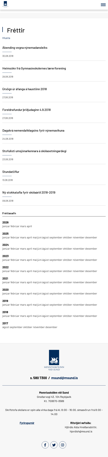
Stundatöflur (10, 171)
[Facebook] (45, 444)
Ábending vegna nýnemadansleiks (24, 47)
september (56, 237)
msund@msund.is (64, 378)
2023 (5, 256)
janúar (6, 226)
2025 (5, 233)
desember (91, 237)
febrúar (15, 226)
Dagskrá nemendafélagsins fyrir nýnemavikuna (33, 130)
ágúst (45, 237)
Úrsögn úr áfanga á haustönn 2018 (24, 89)
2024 (5, 244)
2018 (5, 312)
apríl (29, 226)
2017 (5, 323)
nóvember (79, 237)
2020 (5, 289)
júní (39, 237)
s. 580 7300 (38, 378)
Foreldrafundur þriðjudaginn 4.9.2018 (26, 109)
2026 (5, 222)
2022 (5, 267)
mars (23, 226)
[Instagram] (62, 444)
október (68, 237)
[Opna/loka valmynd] (103, 4)
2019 (5, 301)
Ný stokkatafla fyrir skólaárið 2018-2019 (28, 192)
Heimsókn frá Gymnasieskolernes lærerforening (34, 68)
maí (35, 237)
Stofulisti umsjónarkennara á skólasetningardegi (34, 151)
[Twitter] (53, 444)
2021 (5, 278)
